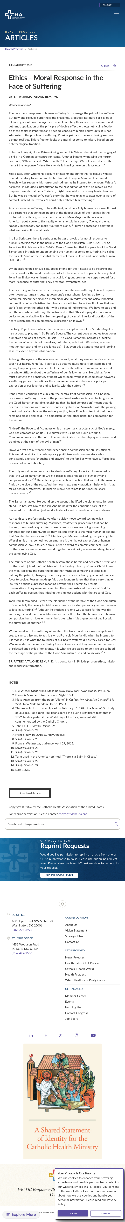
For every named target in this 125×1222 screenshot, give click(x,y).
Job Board (71, 1018)
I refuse (105, 1213)
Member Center (75, 996)
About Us (71, 925)
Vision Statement (76, 930)
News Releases (75, 957)
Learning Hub (73, 1007)
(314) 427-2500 (22, 953)
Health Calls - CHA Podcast (82, 963)
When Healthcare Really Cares (85, 980)
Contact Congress (76, 1013)
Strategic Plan (74, 936)
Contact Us (72, 942)
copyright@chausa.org (72, 814)
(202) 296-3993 (22, 930)
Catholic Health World (79, 969)
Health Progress (14, 48)
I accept (73, 1213)
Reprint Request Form (59, 874)
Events (69, 1001)
